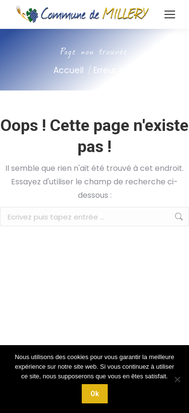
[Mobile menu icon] (169, 14)
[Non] (177, 379)
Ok (94, 394)
